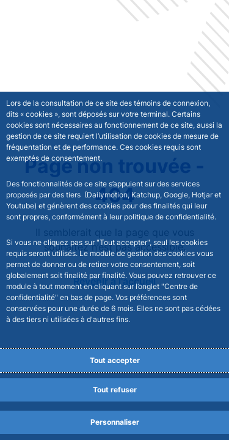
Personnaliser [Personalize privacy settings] (114, 422)
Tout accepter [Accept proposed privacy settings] (115, 360)
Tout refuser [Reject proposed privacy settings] (115, 389)
